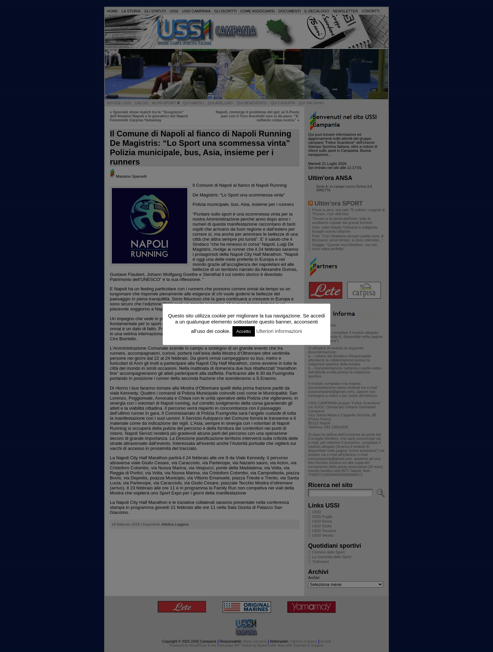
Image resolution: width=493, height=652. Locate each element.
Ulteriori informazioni (279, 331)
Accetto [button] (243, 331)
